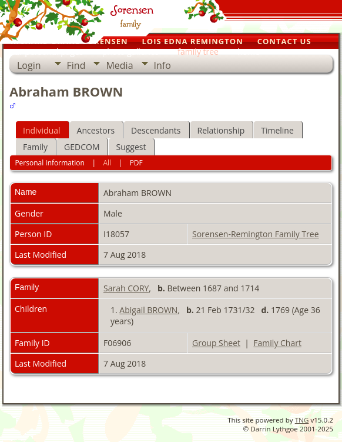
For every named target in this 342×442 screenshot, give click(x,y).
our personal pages (46, 51)
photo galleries (130, 51)
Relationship (221, 130)
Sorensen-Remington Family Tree (255, 234)
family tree (198, 51)
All (107, 163)
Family (35, 146)
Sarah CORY (126, 288)
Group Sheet (216, 342)
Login (29, 65)
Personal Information (50, 163)
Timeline (277, 130)
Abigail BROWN (148, 309)
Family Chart (277, 342)
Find (76, 65)
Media (119, 65)
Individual (42, 130)
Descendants (155, 130)
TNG (302, 420)
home (248, 51)
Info (162, 65)
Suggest (131, 146)
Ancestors (96, 130)
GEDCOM (81, 146)
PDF (136, 163)
